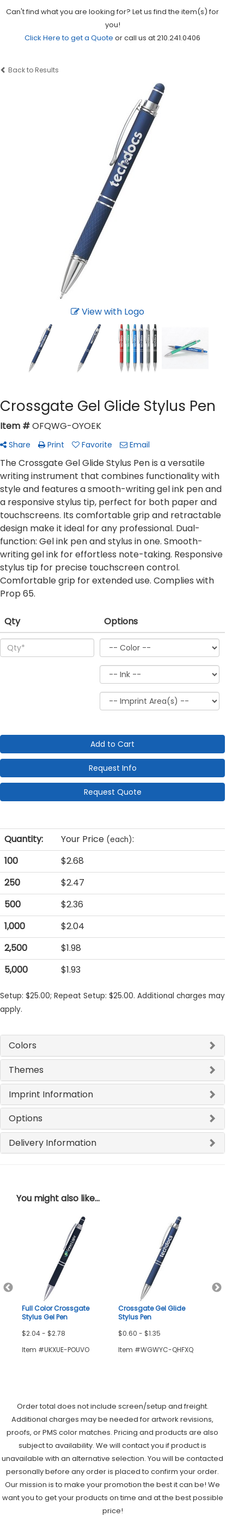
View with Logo (107, 311)
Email (135, 444)
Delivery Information (52, 1143)
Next (216, 1287)
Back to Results (29, 70)
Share (15, 444)
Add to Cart (112, 744)
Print (51, 444)
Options (25, 1118)
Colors (22, 1045)
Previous (8, 1287)
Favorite (92, 444)
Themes (26, 1070)
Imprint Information (51, 1094)
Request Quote (113, 792)
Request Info (113, 768)
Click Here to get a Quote (69, 38)
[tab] (112, 1045)
